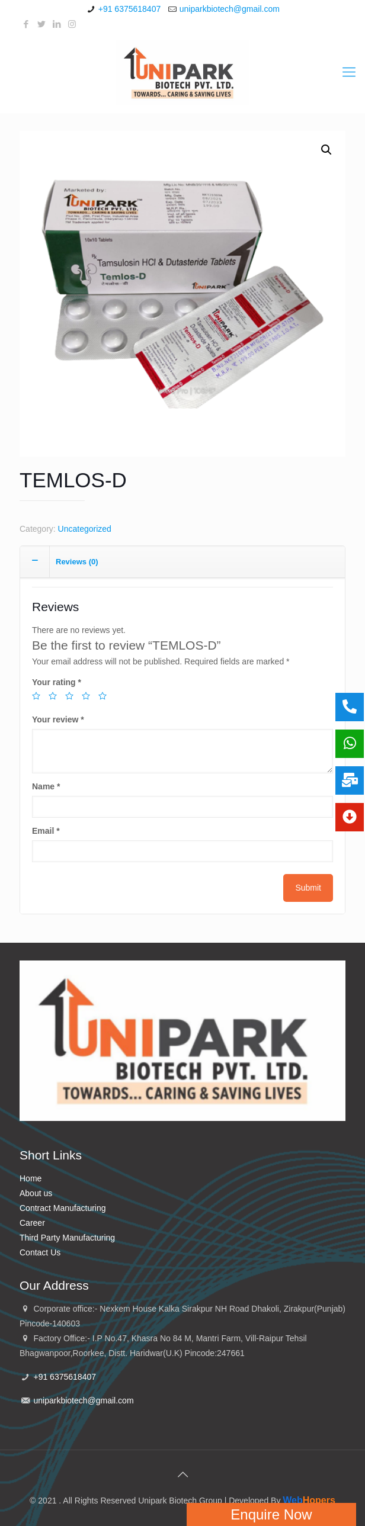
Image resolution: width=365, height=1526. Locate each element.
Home (30, 1178)
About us (36, 1193)
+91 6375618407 (129, 9)
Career (32, 1223)
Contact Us (40, 1252)
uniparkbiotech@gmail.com (230, 9)
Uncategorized (84, 529)
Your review (58, 719)
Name (46, 786)
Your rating (56, 682)
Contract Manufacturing (63, 1208)
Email (46, 831)
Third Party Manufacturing (67, 1237)
